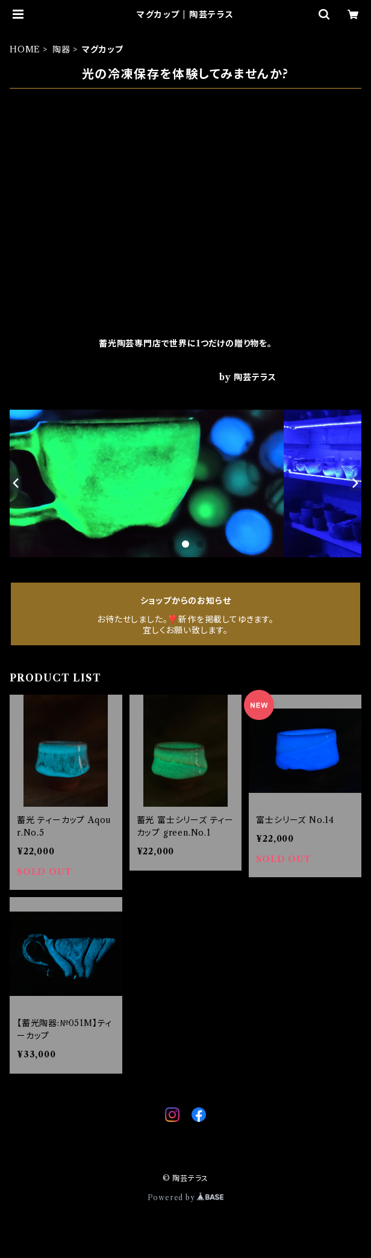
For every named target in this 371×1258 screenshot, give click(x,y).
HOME (25, 49)
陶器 (61, 49)
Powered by (186, 1197)
